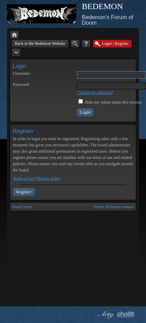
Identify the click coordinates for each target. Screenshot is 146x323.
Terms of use (23, 178)
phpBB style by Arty (105, 315)
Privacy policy (49, 178)
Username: (22, 73)
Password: (21, 84)
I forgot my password (95, 92)
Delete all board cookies (114, 206)
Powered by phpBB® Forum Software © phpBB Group (125, 315)
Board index (22, 206)
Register (23, 191)
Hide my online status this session (109, 102)
